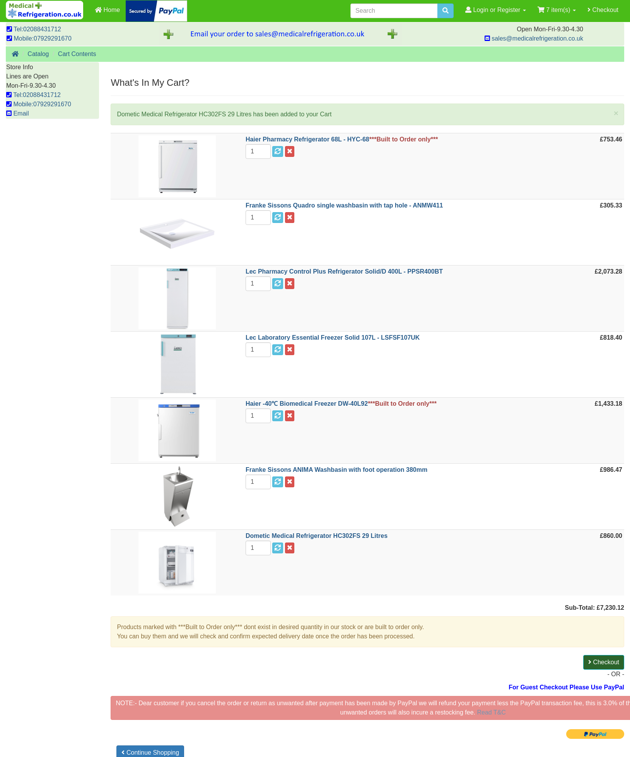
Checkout (602, 10)
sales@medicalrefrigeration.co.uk (534, 38)
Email (17, 113)
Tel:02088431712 (34, 29)
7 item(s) (557, 10)
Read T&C (490, 712)
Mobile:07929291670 (39, 38)
